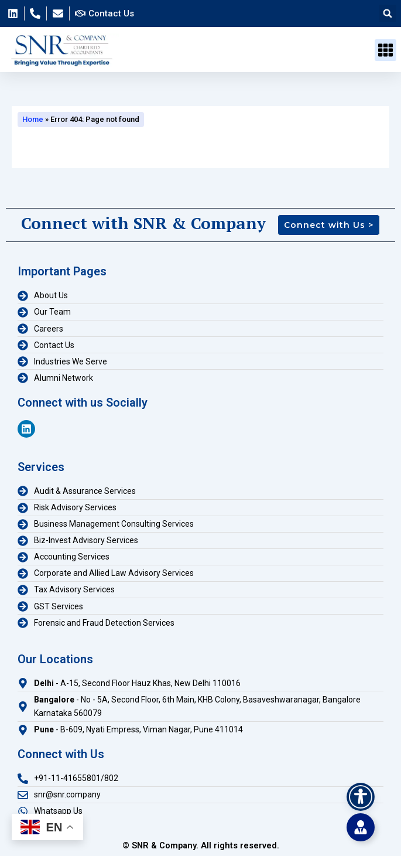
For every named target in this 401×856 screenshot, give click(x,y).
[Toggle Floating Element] (361, 827)
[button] (387, 13)
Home (32, 119)
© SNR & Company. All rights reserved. (200, 845)
